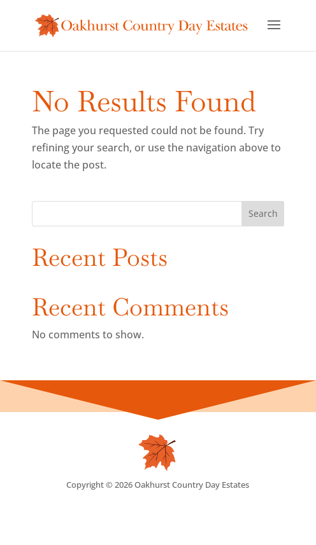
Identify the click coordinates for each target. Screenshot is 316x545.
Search (263, 213)
